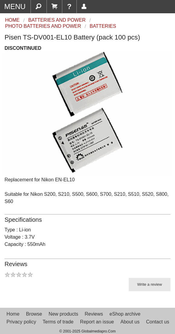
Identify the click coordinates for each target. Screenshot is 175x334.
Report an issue (97, 321)
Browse (34, 314)
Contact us (157, 321)
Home (13, 314)
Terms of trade (58, 321)
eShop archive (124, 314)
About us (130, 321)
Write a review (149, 284)
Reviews (94, 314)
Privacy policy (21, 321)
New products (63, 314)
